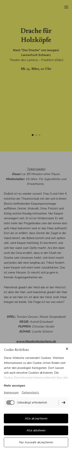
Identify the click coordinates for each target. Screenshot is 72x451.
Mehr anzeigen (14, 385)
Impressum (11, 392)
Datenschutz (30, 392)
